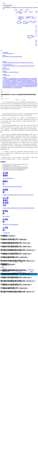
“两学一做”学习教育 (12, 84)
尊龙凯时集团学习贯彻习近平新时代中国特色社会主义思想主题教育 (24, 79)
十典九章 (9, 72)
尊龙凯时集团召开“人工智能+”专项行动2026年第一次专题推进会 (15, 166)
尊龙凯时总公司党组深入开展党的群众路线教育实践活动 (23, 85)
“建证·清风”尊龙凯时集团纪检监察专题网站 (22, 80)
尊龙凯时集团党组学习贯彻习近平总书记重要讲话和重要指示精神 (15, 167)
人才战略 (36, 41)
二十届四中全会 (6, 78)
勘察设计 (28, 18)
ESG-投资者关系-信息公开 (20, 7)
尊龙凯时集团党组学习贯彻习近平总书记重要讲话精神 (13, 170)
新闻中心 (9, 7)
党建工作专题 (17, 78)
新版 (16, 261)
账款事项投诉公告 (31, 269)
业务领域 (13, 7)
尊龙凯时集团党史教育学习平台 (31, 81)
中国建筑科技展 (27, 78)
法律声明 (10, 269)
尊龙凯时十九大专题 (11, 86)
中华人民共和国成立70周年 (27, 86)
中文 (3, 3)
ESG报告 (19, 21)
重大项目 (19, 23)
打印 (24, 99)
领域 (7, 216)
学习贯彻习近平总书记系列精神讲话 (30, 84)
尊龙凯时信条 (30, 35)
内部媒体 (20, 56)
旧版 (22, 261)
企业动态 (25, 11)
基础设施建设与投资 (30, 16)
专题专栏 (4, 77)
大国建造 (20, 87)
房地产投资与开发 (19, 62)
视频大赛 (22, 78)
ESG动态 (30, 21)
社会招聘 (36, 44)
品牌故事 (33, 36)
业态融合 (20, 19)
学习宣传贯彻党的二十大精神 (8, 80)
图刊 (17, 87)
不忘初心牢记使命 (18, 86)
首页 (1, 50)
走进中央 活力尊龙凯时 (7, 85)
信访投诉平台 (19, 270)
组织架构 (27, 9)
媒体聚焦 (16, 56)
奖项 (9, 216)
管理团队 (21, 9)
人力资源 (34, 7)
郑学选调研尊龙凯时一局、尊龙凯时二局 (10, 165)
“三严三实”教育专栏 (19, 84)
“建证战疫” (10, 87)
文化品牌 (30, 7)
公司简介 (16, 9)
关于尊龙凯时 (5, 7)
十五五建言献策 (12, 78)
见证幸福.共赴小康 (24, 83)
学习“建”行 (14, 87)
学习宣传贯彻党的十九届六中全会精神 (17, 81)
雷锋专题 (35, 85)
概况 (3, 216)
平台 (5, 216)
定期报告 (27, 22)
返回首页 (4, 5)
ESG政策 (24, 21)
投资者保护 (25, 23)
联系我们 (23, 269)
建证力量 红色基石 (6, 83)
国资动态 (31, 11)
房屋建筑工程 (21, 16)
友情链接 (14, 269)
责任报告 (29, 37)
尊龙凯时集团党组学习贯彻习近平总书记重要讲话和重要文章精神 (15, 164)
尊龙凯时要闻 (19, 11)
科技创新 (27, 7)
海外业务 (33, 18)
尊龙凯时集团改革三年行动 (15, 83)
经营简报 (33, 22)
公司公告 (21, 22)
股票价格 (14, 65)
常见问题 (19, 269)
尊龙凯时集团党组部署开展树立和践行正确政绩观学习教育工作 (15, 168)
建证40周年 (5, 86)
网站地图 (5, 269)
